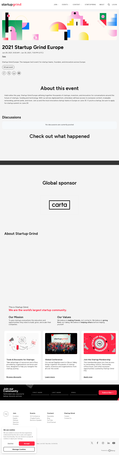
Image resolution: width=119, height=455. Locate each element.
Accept (27, 443)
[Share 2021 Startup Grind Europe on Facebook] (4, 73)
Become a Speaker (36, 420)
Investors (16, 416)
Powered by (108, 450)
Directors (15, 424)
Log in (114, 5)
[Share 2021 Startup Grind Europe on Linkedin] (14, 73)
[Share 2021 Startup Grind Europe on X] (9, 73)
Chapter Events (35, 418)
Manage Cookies (19, 449)
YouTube (50, 420)
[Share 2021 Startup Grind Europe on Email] (19, 73)
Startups (15, 420)
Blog (48, 418)
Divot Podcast (51, 422)
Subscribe (107, 393)
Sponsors (16, 422)
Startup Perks (90, 5)
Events (65, 5)
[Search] (108, 4)
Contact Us (67, 418)
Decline (10, 443)
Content (76, 5)
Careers (66, 416)
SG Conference (35, 416)
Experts (15, 418)
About (101, 5)
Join (55, 5)
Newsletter (50, 416)
